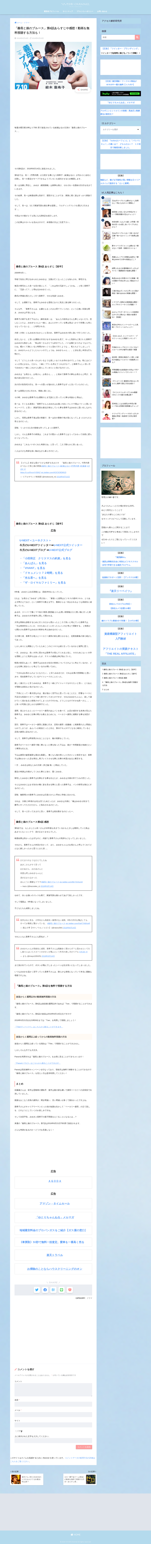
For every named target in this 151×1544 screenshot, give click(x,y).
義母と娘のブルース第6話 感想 (114, 678)
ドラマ (89, 1298)
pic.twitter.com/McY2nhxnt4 (71, 882)
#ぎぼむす (83, 952)
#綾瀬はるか (65, 466)
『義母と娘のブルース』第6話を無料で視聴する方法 (120, 683)
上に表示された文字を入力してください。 (32, 1436)
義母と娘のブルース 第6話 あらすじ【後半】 (119, 673)
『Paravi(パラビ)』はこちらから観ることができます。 (38, 1063)
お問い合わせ (102, 11)
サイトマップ (68, 11)
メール (18, 1410)
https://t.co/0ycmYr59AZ (30, 472)
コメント (18, 1381)
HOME (75, 1534)
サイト (17, 1421)
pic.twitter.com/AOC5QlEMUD (53, 472)
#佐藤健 (83, 466)
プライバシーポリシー (85, 11)
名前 (17, 1400)
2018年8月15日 (63, 477)
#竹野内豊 (75, 466)
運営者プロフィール (51, 11)
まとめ (105, 689)
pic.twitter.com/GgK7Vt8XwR (78, 923)
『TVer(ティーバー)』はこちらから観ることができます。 (39, 1027)
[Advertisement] (53, 110)
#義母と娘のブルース (50, 466)
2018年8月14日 (47, 886)
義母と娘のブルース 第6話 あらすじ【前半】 (119, 669)
